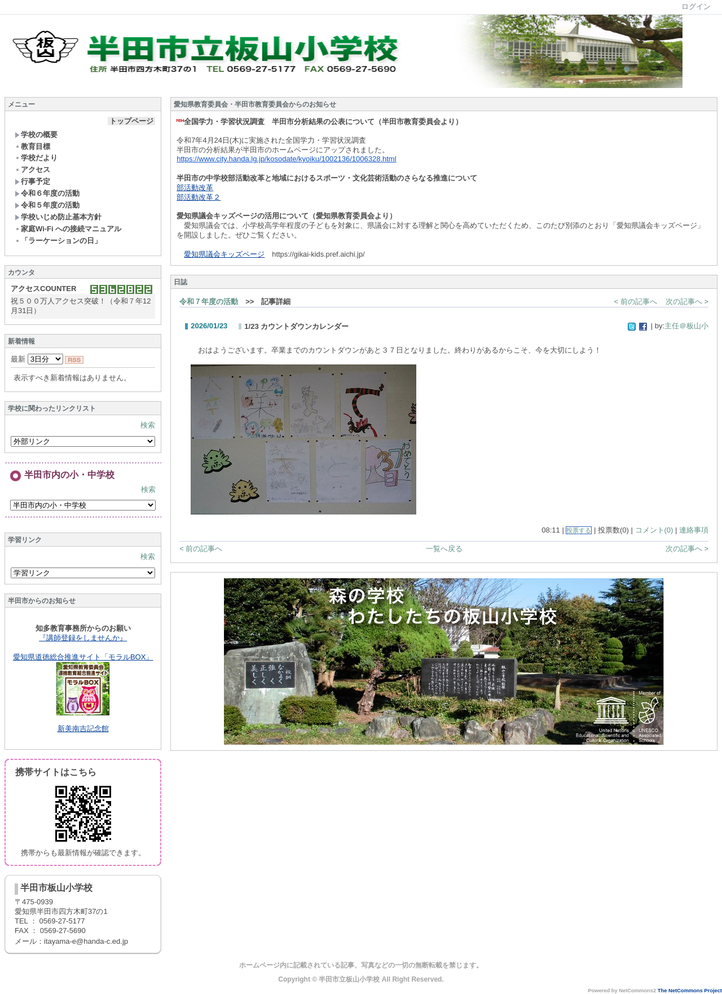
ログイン (696, 6)
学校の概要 (36, 134)
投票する (578, 530)
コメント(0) (654, 530)
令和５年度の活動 (47, 205)
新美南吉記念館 (83, 728)
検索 (147, 425)
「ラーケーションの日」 (58, 240)
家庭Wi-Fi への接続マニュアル (68, 229)
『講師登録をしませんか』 (83, 638)
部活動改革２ (199, 197)
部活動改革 (195, 187)
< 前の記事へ (635, 301)
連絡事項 (693, 530)
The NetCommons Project (690, 990)
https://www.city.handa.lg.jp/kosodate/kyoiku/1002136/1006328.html (286, 159)
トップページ (131, 121)
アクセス (32, 169)
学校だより (36, 157)
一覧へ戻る (444, 548)
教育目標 (32, 146)
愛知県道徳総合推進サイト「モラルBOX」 (83, 657)
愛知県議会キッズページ (224, 254)
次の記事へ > (687, 301)
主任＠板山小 (686, 326)
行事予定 (32, 181)
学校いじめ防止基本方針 (58, 217)
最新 (37, 359)
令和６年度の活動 (47, 193)
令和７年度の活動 (208, 301)
